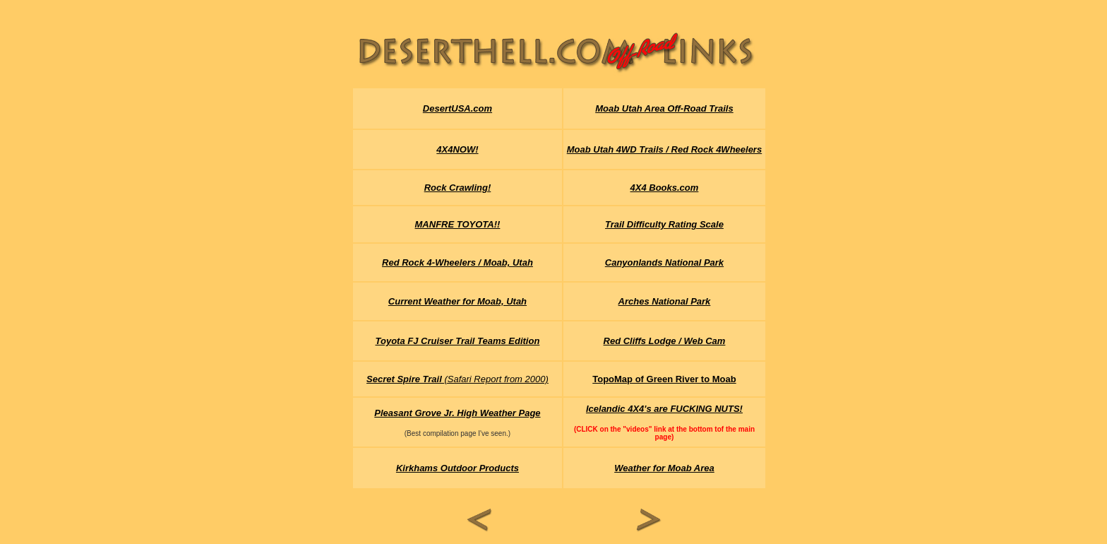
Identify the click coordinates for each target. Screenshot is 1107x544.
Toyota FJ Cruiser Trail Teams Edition (458, 341)
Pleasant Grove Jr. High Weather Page (457, 413)
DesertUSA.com (457, 108)
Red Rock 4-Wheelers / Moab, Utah (457, 262)
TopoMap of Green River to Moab (664, 379)
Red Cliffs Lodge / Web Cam (665, 341)
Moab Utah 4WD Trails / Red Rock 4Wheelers (664, 149)
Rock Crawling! (457, 187)
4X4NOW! (457, 149)
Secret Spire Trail (405, 379)
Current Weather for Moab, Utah (457, 301)
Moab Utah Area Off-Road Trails (664, 108)
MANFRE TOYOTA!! (458, 224)
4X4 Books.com (664, 187)
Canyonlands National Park (664, 262)
